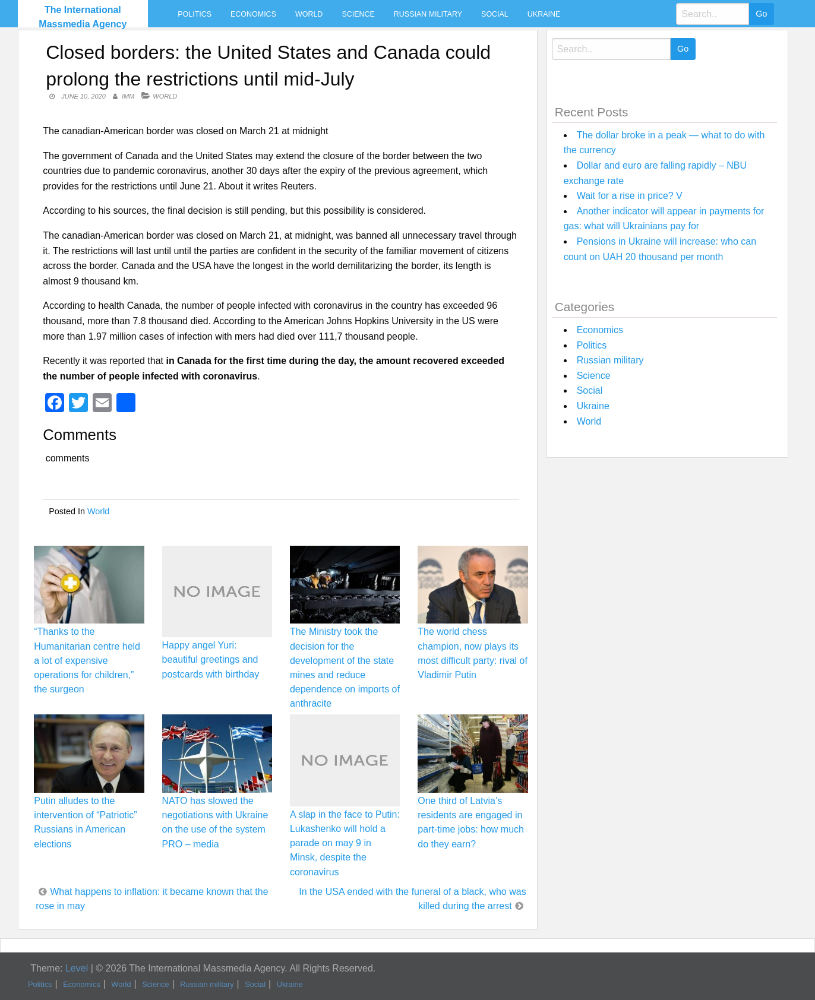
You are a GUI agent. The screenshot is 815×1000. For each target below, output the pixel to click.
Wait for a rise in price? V (630, 196)
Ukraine (543, 14)
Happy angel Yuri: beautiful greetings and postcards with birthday (211, 659)
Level (76, 968)
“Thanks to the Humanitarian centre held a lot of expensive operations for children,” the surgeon (87, 660)
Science (358, 14)
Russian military (428, 14)
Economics (253, 14)
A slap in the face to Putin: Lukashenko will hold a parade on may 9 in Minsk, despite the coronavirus (345, 843)
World (309, 14)
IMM (128, 96)
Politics (194, 14)
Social (494, 14)
